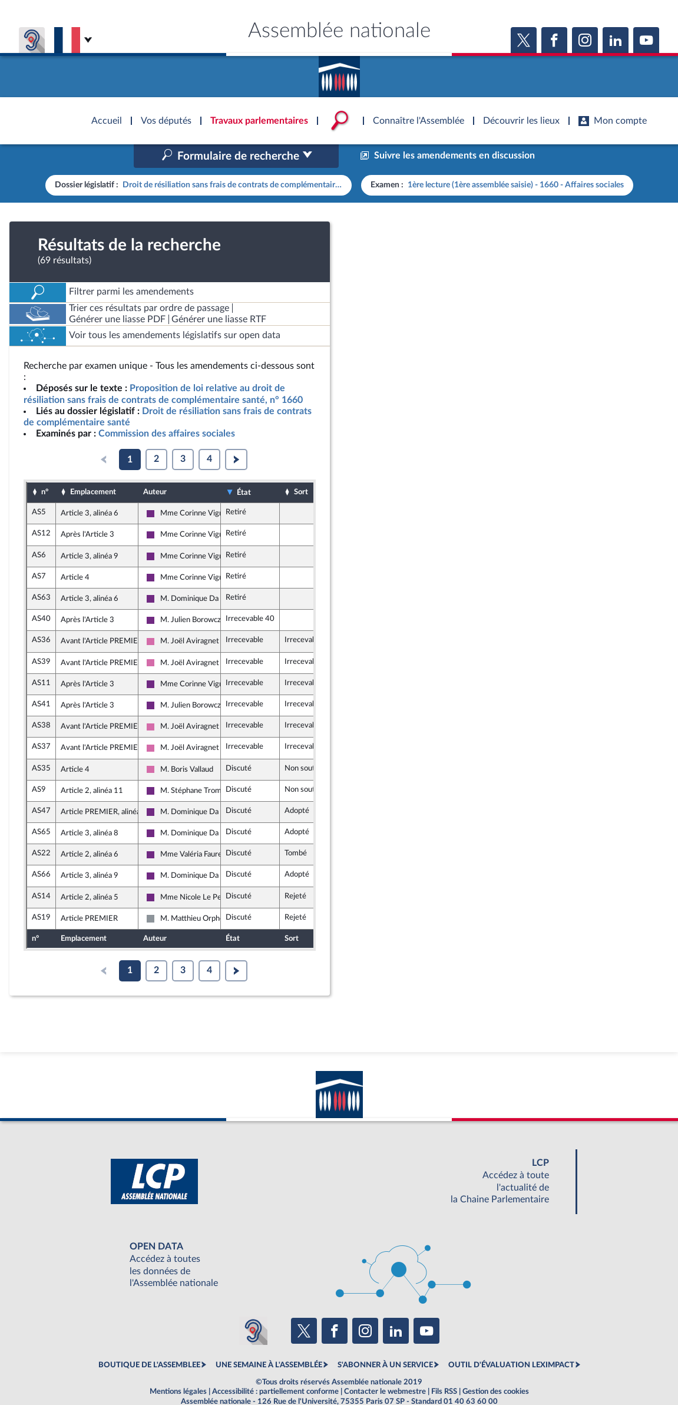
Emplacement (93, 467)
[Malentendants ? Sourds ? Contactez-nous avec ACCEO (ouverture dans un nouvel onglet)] (253, 1305)
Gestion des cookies (495, 1366)
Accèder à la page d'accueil (339, 72)
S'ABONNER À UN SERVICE (385, 1340)
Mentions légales (178, 1366)
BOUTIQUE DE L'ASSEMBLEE (149, 1340)
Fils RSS (444, 1366)
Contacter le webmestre (385, 1366)
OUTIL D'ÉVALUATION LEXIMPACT (511, 1340)
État (244, 467)
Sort (301, 467)
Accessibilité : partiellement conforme (275, 1366)
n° (44, 467)
